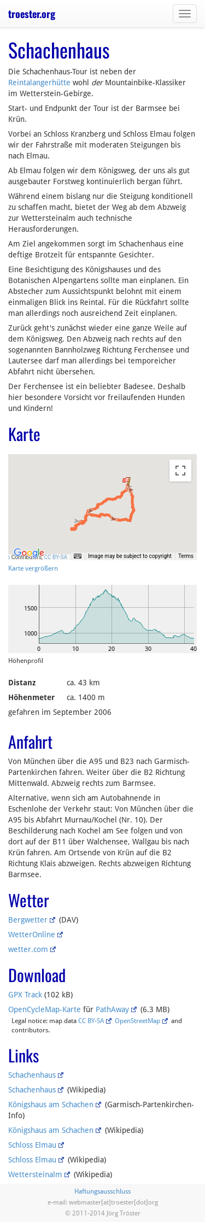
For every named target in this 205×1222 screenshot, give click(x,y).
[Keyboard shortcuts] (77, 556)
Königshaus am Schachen (50, 1104)
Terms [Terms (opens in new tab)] (186, 556)
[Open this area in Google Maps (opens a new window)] (29, 553)
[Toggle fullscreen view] (180, 470)
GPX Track (25, 994)
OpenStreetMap (137, 1021)
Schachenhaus (32, 1075)
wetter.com (28, 949)
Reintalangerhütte (39, 82)
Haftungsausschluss (102, 1191)
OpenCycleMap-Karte (44, 1009)
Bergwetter (28, 919)
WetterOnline (31, 934)
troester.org (31, 14)
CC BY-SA (55, 557)
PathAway (112, 1009)
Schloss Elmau (32, 1145)
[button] (126, 481)
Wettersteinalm (35, 1174)
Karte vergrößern (33, 568)
